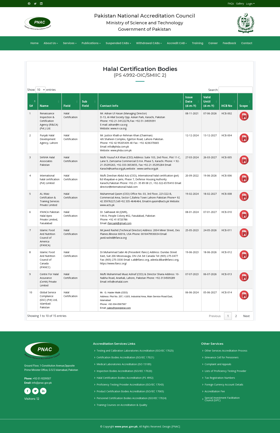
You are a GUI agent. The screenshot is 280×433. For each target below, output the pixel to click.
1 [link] (228, 315)
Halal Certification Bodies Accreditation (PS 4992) (125, 377)
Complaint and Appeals (218, 363)
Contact (240, 43)
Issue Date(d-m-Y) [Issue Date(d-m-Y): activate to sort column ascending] (190, 100)
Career (209, 43)
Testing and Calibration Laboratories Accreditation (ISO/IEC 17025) (135, 350)
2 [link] (236, 315)
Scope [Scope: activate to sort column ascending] (243, 105)
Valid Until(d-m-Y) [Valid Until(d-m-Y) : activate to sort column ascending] (208, 100)
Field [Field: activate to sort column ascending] (67, 105)
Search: (230, 89)
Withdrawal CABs (148, 43)
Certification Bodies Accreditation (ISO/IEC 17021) (125, 356)
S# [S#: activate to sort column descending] (31, 105)
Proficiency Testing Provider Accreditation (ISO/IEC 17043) (130, 384)
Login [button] (249, 3)
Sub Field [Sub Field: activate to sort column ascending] (85, 103)
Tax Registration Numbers (220, 377)
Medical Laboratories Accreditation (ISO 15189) (124, 363)
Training (195, 43)
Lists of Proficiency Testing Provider (225, 370)
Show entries (41, 89)
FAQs (231, 3)
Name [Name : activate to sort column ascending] (44, 105)
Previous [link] (215, 315)
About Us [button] (55, 43)
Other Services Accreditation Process (226, 350)
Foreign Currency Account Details (224, 384)
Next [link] (246, 315)
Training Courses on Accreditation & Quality (122, 404)
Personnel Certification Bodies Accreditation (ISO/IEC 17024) (131, 397)
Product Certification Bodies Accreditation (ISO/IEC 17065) (130, 390)
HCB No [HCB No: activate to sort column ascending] (226, 105)
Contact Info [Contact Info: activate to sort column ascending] (109, 105)
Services (72, 43)
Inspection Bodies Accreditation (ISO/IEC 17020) (124, 370)
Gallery (240, 3)
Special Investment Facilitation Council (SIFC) (222, 398)
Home (41, 43)
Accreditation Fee (215, 390)
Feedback (224, 43)
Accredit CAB (174, 43)
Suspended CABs (118, 43)
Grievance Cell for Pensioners (222, 356)
